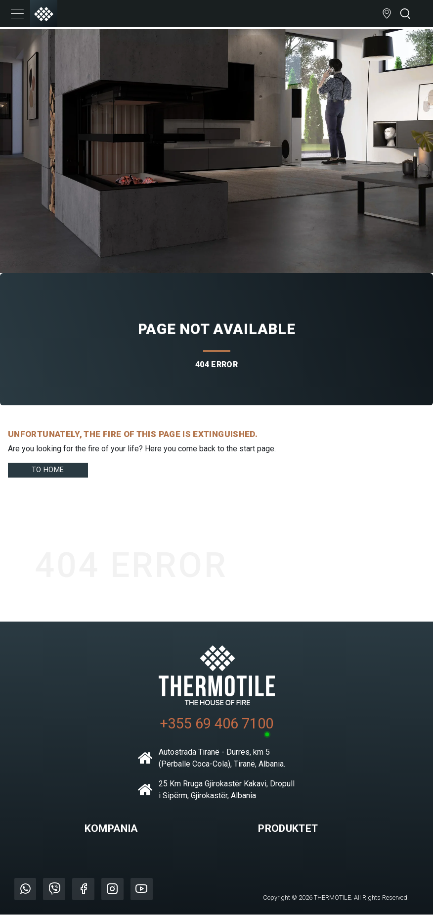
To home (49, 471)
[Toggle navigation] (17, 15)
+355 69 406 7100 (216, 727)
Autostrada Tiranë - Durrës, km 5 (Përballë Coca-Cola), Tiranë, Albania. (211, 762)
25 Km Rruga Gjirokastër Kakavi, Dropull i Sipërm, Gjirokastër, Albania (216, 793)
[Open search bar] (405, 15)
